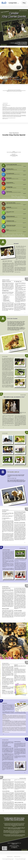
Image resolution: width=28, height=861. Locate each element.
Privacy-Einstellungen (20, 859)
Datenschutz (17, 856)
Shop (24, 3)
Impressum (9, 856)
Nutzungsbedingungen (8, 859)
